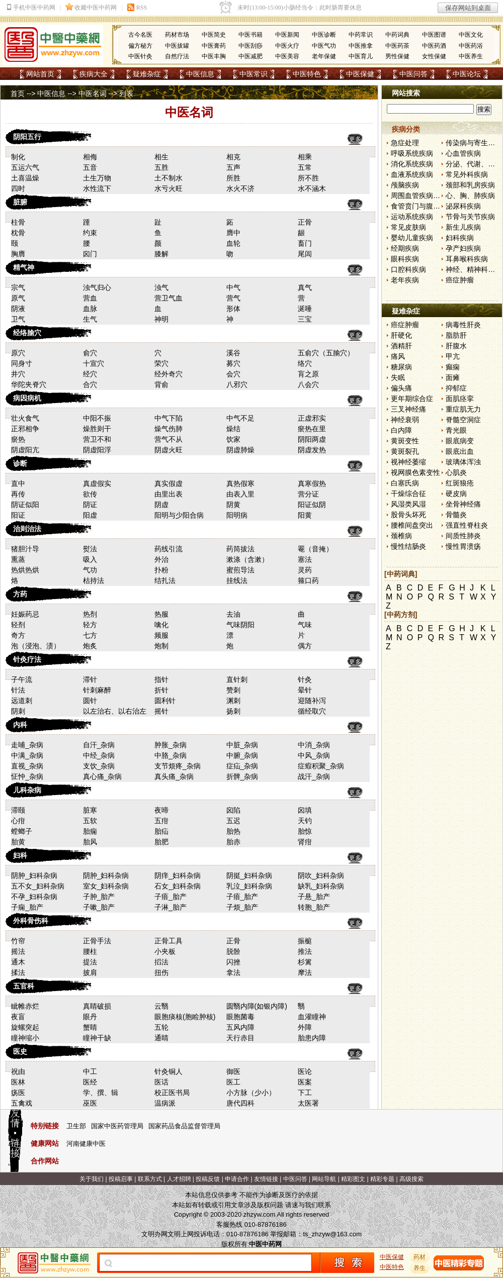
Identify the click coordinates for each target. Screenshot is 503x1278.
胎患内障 (312, 1038)
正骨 (305, 222)
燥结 (233, 429)
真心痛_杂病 (102, 776)
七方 (90, 635)
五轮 (161, 1027)
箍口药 (308, 580)
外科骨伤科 (30, 921)
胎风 (90, 842)
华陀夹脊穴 (28, 384)
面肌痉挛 (460, 399)
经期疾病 (405, 248)
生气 (90, 319)
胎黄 (18, 842)
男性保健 (397, 56)
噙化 (161, 625)
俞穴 (90, 353)
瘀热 (18, 439)
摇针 (161, 711)
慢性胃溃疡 (463, 546)
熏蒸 (18, 559)
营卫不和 (97, 439)
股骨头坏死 (408, 515)
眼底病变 (460, 441)
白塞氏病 (405, 483)
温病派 (165, 1103)
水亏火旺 (168, 188)
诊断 (20, 463)
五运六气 (25, 167)
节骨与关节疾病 (470, 217)
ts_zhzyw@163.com (332, 1234)
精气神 (23, 267)
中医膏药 (214, 45)
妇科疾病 (460, 238)
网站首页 (40, 74)
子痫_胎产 (27, 907)
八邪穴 (236, 384)
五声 (233, 167)
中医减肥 (250, 56)
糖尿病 (401, 367)
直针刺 (236, 679)
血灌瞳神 (312, 1017)
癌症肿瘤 (460, 280)
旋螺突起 (25, 1027)
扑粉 (161, 570)
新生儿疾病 (463, 227)
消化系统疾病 (412, 164)
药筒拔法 (240, 549)
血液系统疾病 (412, 174)
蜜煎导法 (240, 570)
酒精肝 (401, 346)
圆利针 (165, 701)
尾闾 (305, 254)
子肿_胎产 (99, 897)
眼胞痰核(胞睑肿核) (184, 1017)
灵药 (305, 570)
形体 (233, 309)
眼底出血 (460, 451)
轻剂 (18, 625)
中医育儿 (361, 56)
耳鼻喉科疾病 (467, 259)
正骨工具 (168, 941)
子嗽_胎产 (99, 907)
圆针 (90, 701)
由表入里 (240, 494)
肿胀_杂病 (170, 745)
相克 (233, 157)
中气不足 (240, 418)
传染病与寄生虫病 (474, 143)
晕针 (305, 690)
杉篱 (305, 962)
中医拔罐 (177, 45)
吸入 (90, 559)
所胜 (233, 178)
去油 (233, 614)
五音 (90, 167)
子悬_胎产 (314, 897)
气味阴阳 (240, 625)
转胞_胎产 (314, 907)
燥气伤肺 (168, 429)
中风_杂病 (314, 755)
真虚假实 (97, 483)
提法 (90, 962)
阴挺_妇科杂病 (249, 875)
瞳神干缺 (97, 1038)
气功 (90, 570)
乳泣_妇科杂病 (249, 886)
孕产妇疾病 (463, 248)
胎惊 (305, 831)
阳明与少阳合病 (179, 515)
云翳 (161, 1006)
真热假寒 (240, 483)
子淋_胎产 (170, 907)
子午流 (21, 679)
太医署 (308, 1103)
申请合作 (237, 1179)
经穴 (90, 374)
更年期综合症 (412, 399)
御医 (233, 1071)
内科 (20, 725)
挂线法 (236, 580)
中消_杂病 (314, 745)
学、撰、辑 (100, 1093)
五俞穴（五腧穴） (326, 353)
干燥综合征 (408, 493)
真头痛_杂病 (174, 776)
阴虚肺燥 (240, 450)
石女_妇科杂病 (177, 886)
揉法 (18, 972)
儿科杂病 (27, 790)
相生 (161, 157)
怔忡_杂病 (27, 776)
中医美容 (287, 56)
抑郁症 (456, 388)
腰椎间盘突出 (412, 525)
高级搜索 (411, 1179)
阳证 (18, 515)
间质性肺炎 (463, 536)
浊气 (161, 287)
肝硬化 (401, 335)
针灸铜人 (168, 1071)
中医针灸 (140, 56)
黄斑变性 (405, 441)
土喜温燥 (25, 178)
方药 (20, 594)
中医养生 (471, 56)
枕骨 (18, 233)
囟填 (305, 810)
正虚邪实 (312, 418)
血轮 (233, 243)
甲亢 (453, 356)
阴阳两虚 (312, 439)
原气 (18, 298)
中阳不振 (97, 418)
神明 (161, 319)
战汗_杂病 (314, 776)
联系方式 (150, 1179)
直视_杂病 (27, 766)
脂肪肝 (456, 335)
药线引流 (168, 549)
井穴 (18, 374)
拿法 (233, 972)
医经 (90, 1082)
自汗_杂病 (99, 745)
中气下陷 (168, 418)
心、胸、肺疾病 (470, 195)
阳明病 (236, 515)
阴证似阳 (25, 505)
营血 (90, 298)
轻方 (90, 625)
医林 (18, 1082)
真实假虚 (168, 483)
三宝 (305, 319)
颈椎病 (401, 536)
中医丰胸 (214, 56)
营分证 (308, 494)
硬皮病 (456, 493)
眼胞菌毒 (240, 1017)
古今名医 (140, 34)
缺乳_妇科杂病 (321, 886)
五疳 (161, 821)
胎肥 (161, 842)
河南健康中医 (86, 1143)
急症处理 (405, 143)
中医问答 (413, 74)
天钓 (305, 821)
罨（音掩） (315, 549)
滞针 (90, 679)
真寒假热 (312, 483)
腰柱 (90, 951)
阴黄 (233, 505)
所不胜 (308, 178)
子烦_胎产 (242, 907)
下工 (305, 1093)
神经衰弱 (405, 420)
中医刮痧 (250, 45)
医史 (20, 1051)
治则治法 (27, 529)
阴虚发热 (312, 450)
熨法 (90, 549)
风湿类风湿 (408, 504)
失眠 (398, 377)
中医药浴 (471, 45)
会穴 (233, 374)
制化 (18, 157)
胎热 (233, 831)
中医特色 (307, 74)
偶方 (305, 646)
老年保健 (324, 56)
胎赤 (233, 842)
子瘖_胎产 (170, 897)
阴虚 (161, 505)
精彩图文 (353, 1179)
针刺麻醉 (97, 690)
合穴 (90, 384)
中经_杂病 (99, 755)
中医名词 (92, 93)
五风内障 (240, 1027)
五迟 (233, 821)
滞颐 (18, 810)
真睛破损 (97, 1006)
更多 (355, 139)
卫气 (18, 319)
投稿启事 (121, 1179)
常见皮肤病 (408, 227)
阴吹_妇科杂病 (321, 875)
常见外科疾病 (467, 174)
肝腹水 (456, 346)
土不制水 (168, 178)
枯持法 (93, 580)
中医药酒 (434, 45)
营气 (233, 298)
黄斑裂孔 (405, 451)
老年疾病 (405, 280)
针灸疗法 (27, 659)
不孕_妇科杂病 (34, 897)
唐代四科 (240, 1103)
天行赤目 (240, 1038)
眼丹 (90, 1017)
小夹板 (165, 951)
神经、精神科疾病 (474, 269)
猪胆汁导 (25, 549)
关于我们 (91, 1179)
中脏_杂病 (242, 745)
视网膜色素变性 (415, 472)
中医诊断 (324, 34)
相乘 (305, 157)
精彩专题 (382, 1179)
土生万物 (97, 178)
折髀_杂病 (242, 776)
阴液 (18, 309)
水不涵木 (312, 188)
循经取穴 (312, 711)
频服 (161, 635)
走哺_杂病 (27, 745)
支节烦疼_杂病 (177, 766)
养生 (420, 1267)
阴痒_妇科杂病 (177, 875)
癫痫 (453, 367)
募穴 (233, 363)
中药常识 (361, 34)
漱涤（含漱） (247, 559)
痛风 (398, 356)
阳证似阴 (312, 505)
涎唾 (305, 309)
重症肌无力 (463, 409)
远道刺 (21, 701)
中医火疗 (287, 45)
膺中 (233, 233)
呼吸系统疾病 (412, 153)
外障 (305, 1027)
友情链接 (266, 1179)
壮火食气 (25, 418)
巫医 (90, 1103)
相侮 (90, 157)
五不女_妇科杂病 (37, 886)
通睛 (161, 1038)
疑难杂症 (147, 74)
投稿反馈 (208, 1179)
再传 (18, 494)
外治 (161, 559)
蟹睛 (90, 1027)
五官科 (23, 986)
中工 (90, 1071)
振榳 (305, 941)
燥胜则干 (97, 429)
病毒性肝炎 (463, 325)
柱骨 (18, 222)
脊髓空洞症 (463, 420)
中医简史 (214, 34)
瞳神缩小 (25, 1038)
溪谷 (233, 353)
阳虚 (90, 515)
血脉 (90, 309)
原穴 (18, 353)
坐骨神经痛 (463, 504)
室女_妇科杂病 (106, 886)
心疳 (18, 821)
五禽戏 (21, 1103)
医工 (233, 1082)
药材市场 (177, 34)
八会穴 (308, 384)
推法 (305, 951)
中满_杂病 (27, 755)
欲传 (90, 494)
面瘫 (453, 377)
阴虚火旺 (168, 450)
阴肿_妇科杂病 (34, 875)
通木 (18, 962)
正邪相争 (25, 429)
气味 (305, 625)
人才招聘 (179, 1179)
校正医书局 (172, 1093)
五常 (305, 167)
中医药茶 (397, 45)
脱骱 (233, 951)
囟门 (90, 254)
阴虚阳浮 (97, 450)
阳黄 (305, 515)
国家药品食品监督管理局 (184, 1126)
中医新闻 (287, 34)
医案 (305, 1082)
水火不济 (240, 188)
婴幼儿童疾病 (412, 238)
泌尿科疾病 (463, 206)
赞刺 (233, 690)
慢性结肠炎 (408, 546)
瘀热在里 (312, 429)
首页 (18, 93)
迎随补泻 (312, 701)
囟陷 (233, 810)
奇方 (18, 635)
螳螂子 (21, 831)
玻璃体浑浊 (463, 462)
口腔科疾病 (408, 269)
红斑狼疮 (460, 483)
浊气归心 (97, 287)
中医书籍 (250, 34)
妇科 (20, 855)
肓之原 (308, 374)
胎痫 (90, 831)
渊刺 (233, 701)
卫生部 (76, 1126)
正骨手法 (97, 941)
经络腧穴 (27, 333)
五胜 (161, 167)
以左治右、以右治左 (114, 711)
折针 (161, 690)
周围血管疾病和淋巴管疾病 (433, 195)
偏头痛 (401, 388)
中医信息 (200, 74)
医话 (161, 1082)
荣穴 (161, 363)
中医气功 (324, 45)
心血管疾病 (463, 153)
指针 (161, 679)
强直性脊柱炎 (467, 525)
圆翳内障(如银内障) (256, 1006)
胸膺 (18, 254)
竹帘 (18, 941)
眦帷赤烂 (25, 1006)
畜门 (305, 243)
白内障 (401, 430)
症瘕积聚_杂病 (321, 766)
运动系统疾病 (412, 217)
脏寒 (90, 810)
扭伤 (161, 972)
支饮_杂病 (99, 766)
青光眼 (456, 430)
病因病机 (27, 398)
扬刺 (233, 711)
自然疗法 (177, 56)
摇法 (18, 951)
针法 (18, 690)
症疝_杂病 (242, 766)
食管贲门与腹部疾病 (422, 206)
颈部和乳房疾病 (470, 185)
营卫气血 (168, 298)
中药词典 (397, 34)
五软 (90, 821)
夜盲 (18, 1017)
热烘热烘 (25, 570)
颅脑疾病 (405, 185)
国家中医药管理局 (117, 1126)
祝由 (18, 1071)
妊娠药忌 (25, 614)
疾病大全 (93, 74)
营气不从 (168, 439)
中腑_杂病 (242, 755)
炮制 (161, 646)
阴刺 (18, 711)
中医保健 (360, 74)
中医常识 (253, 74)
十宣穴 (93, 363)
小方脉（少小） (251, 1093)
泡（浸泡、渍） (35, 646)
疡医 (18, 1093)
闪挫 (233, 962)
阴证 (90, 505)
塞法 (305, 559)
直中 (18, 483)
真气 (305, 287)
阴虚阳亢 (25, 450)
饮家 (233, 439)
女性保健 (434, 56)
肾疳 (305, 842)
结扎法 (165, 580)
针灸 (305, 679)
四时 (18, 188)
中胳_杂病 (170, 755)
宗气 (18, 287)
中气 (233, 287)
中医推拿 (361, 45)
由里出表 (168, 494)
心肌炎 (456, 472)
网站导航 (324, 1179)
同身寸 (21, 363)
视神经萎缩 (408, 462)
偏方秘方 (140, 45)
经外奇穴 (168, 374)
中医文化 (471, 34)
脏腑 (20, 202)
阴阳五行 (27, 137)
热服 (161, 614)
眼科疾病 (405, 259)
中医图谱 (434, 34)
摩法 (305, 972)
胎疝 (161, 831)
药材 (420, 1256)
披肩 (90, 972)
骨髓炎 (456, 515)
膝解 (161, 254)
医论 (305, 1071)
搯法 (161, 962)
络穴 (305, 363)
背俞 (161, 384)
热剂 (90, 614)
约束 (90, 233)
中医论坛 (467, 74)
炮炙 (90, 646)
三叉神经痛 (408, 409)
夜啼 (161, 810)
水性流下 (97, 188)
